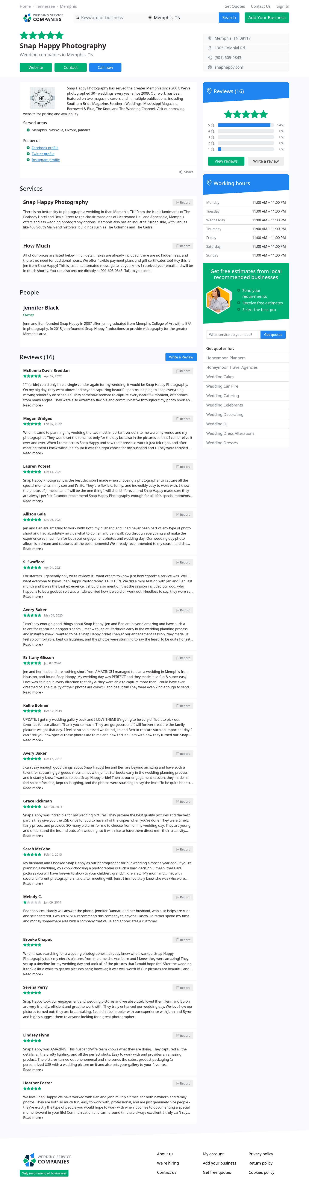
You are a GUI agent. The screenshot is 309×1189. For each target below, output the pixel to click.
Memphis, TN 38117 (233, 38)
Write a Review (181, 357)
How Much (36, 246)
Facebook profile (45, 147)
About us (165, 1153)
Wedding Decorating (225, 414)
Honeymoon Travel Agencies (232, 367)
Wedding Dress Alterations (230, 433)
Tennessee (45, 6)
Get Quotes (234, 6)
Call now (105, 67)
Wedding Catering (222, 395)
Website (36, 67)
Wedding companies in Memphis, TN (57, 54)
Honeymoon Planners (225, 357)
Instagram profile (46, 159)
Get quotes (273, 334)
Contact (71, 67)
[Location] (182, 17)
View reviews (226, 161)
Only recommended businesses (44, 1173)
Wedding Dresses (222, 442)
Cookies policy (261, 1172)
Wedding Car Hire (222, 386)
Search (229, 17)
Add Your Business (267, 17)
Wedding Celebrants (224, 405)
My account (213, 1153)
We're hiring (168, 1163)
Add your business (219, 1163)
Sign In (283, 6)
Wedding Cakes (220, 376)
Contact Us (261, 6)
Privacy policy (261, 1153)
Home (25, 6)
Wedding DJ (216, 423)
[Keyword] (110, 17)
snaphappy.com (229, 67)
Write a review (266, 161)
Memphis (68, 6)
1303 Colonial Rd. (230, 47)
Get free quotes (217, 1172)
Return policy (261, 1163)
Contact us (166, 1172)
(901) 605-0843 (228, 57)
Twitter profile (43, 153)
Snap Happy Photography (63, 45)
